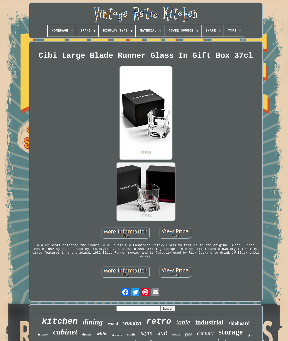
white (102, 333)
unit (162, 332)
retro (158, 321)
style (146, 332)
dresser (86, 334)
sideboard (238, 323)
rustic (131, 334)
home (176, 334)
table (183, 322)
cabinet (65, 331)
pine (188, 334)
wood (113, 323)
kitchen (60, 321)
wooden (132, 323)
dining (93, 322)
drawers (117, 334)
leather (43, 334)
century (205, 333)
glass (250, 334)
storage (231, 331)
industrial (209, 322)
